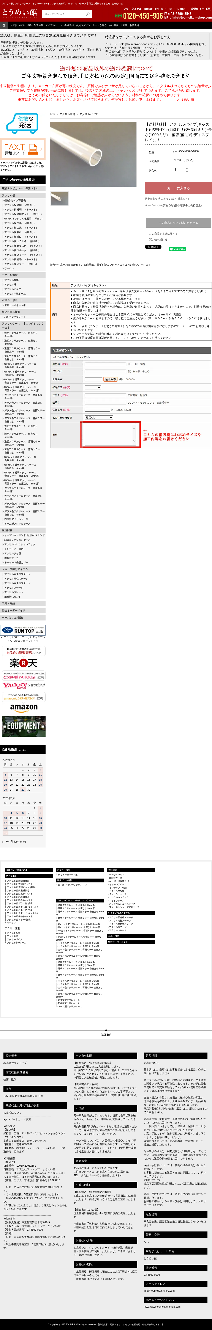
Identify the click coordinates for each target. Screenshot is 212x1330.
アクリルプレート (13, 592)
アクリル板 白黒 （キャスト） (21, 227)
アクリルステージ (13, 587)
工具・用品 (8, 603)
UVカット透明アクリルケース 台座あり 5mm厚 (19, 459)
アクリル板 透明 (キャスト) (20, 884)
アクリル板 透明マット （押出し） (23, 214)
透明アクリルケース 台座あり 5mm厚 (20, 428)
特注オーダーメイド (13, 610)
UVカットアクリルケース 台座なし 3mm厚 (79, 927)
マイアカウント (54, 25)
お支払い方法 (17, 25)
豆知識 (124, 25)
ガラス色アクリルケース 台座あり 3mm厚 (22, 396)
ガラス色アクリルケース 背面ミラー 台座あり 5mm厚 (23, 505)
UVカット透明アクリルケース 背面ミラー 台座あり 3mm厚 (20, 381)
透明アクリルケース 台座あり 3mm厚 (20, 334)
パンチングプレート (15, 317)
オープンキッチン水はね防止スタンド (24, 535)
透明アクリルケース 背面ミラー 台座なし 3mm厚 (21, 358)
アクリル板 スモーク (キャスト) (22, 913)
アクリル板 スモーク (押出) (20, 910)
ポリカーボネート (12, 300)
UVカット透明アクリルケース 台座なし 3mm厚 (19, 373)
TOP (52, 114)
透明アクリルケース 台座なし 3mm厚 (20, 342)
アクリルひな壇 (12, 553)
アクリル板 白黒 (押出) (18, 890)
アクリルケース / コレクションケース (75, 900)
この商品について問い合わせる (178, 222)
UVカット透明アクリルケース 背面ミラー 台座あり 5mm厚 (20, 474)
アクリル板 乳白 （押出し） (20, 232)
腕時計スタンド (12, 596)
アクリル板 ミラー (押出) (19, 919)
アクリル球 (10, 284)
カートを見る (99, 25)
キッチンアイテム (118, 884)
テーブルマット (116, 875)
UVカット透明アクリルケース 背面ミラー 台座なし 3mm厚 (20, 389)
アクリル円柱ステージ (16, 578)
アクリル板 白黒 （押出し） (20, 223)
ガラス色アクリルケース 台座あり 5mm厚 (22, 490)
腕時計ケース (11, 558)
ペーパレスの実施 (12, 617)
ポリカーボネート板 (15, 305)
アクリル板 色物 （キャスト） (21, 259)
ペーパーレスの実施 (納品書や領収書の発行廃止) (173, 205)
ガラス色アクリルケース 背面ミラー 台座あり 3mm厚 (23, 412)
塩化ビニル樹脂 (11, 311)
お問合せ (134, 25)
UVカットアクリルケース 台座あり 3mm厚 (79, 924)
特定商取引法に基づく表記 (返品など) (167, 198)
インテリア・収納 (13, 549)
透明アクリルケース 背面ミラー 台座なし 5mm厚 (21, 451)
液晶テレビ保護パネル (16, 870)
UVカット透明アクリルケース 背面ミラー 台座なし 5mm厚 (20, 482)
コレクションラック (119, 897)
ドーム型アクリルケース (17, 523)
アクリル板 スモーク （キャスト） (23, 255)
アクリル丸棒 (11, 280)
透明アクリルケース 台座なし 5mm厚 (20, 435)
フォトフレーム (116, 900)
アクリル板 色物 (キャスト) (20, 916)
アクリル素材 (9, 275)
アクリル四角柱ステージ (17, 574)
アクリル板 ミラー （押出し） (21, 264)
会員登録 (69, 25)
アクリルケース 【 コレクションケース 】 (23, 325)
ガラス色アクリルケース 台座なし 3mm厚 (22, 404)
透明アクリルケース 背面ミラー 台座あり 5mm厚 (21, 443)
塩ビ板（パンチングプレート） (73, 885)
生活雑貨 (7, 530)
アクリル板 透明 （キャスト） (21, 209)
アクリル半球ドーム (15, 293)
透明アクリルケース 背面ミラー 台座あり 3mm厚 (21, 350)
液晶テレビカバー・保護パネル (20, 188)
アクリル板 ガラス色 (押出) (20, 903)
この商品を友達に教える (163, 233)
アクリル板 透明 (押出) (18, 881)
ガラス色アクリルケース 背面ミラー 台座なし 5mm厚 (23, 513)
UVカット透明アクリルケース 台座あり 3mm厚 (19, 365)
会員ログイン (83, 25)
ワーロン (9, 268)
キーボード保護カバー (16, 562)
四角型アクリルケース (69, 1000)
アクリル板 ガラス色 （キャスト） (23, 245)
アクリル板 (8, 195)
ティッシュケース (118, 894)
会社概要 (113, 25)
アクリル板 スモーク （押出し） (22, 250)
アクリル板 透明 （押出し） (20, 205)
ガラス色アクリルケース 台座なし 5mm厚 (22, 497)
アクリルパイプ (12, 289)
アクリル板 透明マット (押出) (21, 887)
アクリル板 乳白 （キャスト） (21, 236)
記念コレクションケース (17, 540)
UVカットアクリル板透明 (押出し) (23, 218)
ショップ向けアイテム (15, 569)
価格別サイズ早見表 (15, 200)
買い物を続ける (158, 239)
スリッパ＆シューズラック (122, 904)
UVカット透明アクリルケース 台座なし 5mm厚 (19, 466)
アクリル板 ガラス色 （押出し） (22, 241)
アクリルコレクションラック (19, 544)
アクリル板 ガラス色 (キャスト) (22, 906)
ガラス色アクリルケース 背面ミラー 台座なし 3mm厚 (23, 420)
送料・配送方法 (35, 25)
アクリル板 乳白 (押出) (18, 897)
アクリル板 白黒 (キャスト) (20, 894)
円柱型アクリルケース (16, 519)
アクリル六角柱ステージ (17, 583)
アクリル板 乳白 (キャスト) (20, 900)
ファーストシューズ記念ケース (124, 907)
